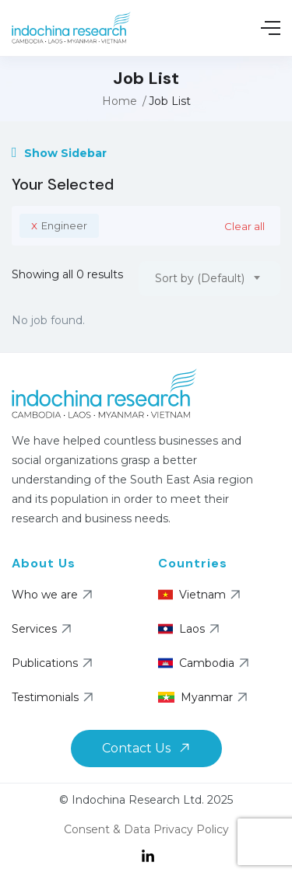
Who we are (54, 594)
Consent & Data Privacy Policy (146, 829)
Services (44, 628)
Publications (54, 663)
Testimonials (54, 697)
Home (119, 101)
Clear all (244, 226)
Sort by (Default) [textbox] (200, 278)
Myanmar (175, 697)
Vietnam (175, 594)
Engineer (59, 225)
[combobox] (209, 278)
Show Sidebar (59, 152)
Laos (175, 628)
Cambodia (175, 663)
